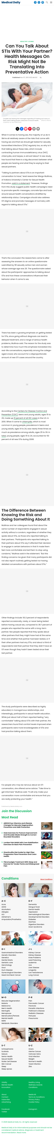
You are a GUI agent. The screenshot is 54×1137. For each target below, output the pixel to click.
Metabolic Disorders (10, 1023)
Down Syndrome (35, 927)
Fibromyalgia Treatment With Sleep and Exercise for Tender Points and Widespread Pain (21, 864)
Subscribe (6, 1099)
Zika (30, 1066)
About (4, 1094)
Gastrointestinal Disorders (12, 952)
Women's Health (35, 1061)
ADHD (4, 907)
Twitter (4, 1111)
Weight (31, 1059)
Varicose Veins (35, 1054)
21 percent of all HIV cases (25, 418)
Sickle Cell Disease (9, 1061)
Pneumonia (33, 1018)
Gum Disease (7, 970)
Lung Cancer (34, 975)
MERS (4, 1021)
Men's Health (7, 1008)
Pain (30, 1001)
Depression (33, 912)
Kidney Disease (35, 955)
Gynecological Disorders (12, 972)
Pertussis (32, 1016)
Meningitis (6, 1011)
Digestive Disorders (36, 924)
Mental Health (7, 1018)
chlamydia (27, 421)
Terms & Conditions (37, 1097)
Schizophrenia (7, 1049)
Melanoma (6, 1006)
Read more (21, 1132)
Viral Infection (34, 1056)
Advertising (6, 1102)
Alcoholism (6, 909)
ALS (3, 914)
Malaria (5, 1003)
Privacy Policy (34, 1099)
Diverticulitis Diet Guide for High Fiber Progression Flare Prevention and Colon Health (20, 854)
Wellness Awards (35, 1085)
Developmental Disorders (39, 917)
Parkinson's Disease (37, 1011)
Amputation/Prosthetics (11, 919)
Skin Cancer (6, 1064)
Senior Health (7, 1056)
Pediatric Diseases (36, 1013)
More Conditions (46, 879)
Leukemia (32, 962)
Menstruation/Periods (10, 1016)
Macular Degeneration (11, 1001)
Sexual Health (7, 1059)
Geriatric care (7, 962)
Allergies (5, 912)
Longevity (32, 970)
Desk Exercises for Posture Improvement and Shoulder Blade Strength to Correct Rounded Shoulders (20, 835)
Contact (5, 1097)
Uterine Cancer (35, 1051)
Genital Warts (7, 960)
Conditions (10, 878)
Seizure (4, 1054)
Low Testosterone (36, 972)
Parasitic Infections (36, 1008)
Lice (30, 965)
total (4, 435)
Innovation (6, 1087)
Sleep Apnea (7, 1069)
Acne (4, 904)
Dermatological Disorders (39, 914)
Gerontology (7, 965)
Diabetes (32, 919)
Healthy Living (27, 41)
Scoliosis (5, 1051)
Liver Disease (34, 967)
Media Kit (32, 1094)
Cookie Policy (34, 1102)
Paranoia (32, 1006)
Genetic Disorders (9, 955)
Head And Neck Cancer (11, 975)
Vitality (4, 1082)
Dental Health (34, 909)
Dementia (33, 904)
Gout (4, 967)
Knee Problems (35, 957)
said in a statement (21, 183)
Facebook (6, 1109)
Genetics (5, 957)
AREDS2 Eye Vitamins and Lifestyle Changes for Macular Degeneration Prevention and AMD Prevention (18, 825)
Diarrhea (32, 922)
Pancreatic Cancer (36, 1003)
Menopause (6, 1013)
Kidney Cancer (35, 952)
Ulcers (31, 1049)
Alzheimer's (6, 917)
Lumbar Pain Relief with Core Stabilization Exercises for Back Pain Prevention (21, 843)
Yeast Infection (35, 1064)
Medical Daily (11, 2)
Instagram (33, 1109)
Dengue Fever (34, 907)
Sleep (4, 1066)
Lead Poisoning (35, 960)
